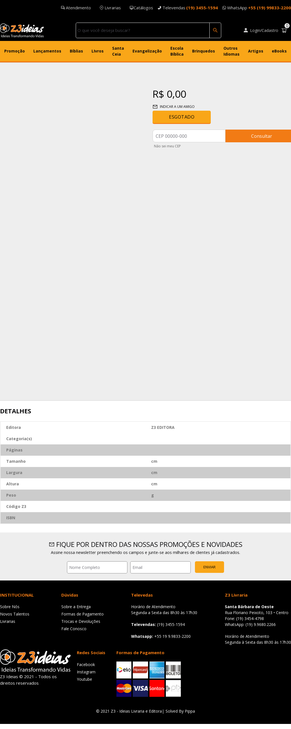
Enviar (209, 566)
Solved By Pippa (180, 711)
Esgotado (181, 117)
